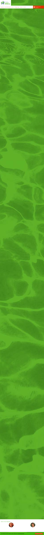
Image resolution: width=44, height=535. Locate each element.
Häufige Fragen (17, 7)
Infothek (21, 7)
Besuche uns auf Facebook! (37, 7)
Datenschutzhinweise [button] (21, 533)
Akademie (2, 7)
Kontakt (24, 7)
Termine (12, 7)
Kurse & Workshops (8, 7)
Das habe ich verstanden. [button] (38, 533)
